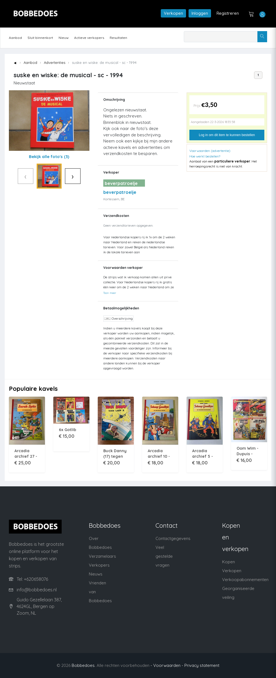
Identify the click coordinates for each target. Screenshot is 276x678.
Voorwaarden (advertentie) (209, 151)
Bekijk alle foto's (49, 156)
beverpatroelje (119, 192)
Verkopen (173, 13)
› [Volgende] (84, 176)
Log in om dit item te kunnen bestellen (227, 135)
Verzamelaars (102, 556)
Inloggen (200, 13)
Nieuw (64, 38)
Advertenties (54, 62)
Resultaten (118, 38)
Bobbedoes (83, 665)
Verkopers (99, 565)
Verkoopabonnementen (245, 579)
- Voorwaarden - (166, 665)
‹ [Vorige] (14, 176)
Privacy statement (201, 665)
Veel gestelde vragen (164, 556)
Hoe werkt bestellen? (204, 156)
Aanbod (15, 38)
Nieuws (95, 574)
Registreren (228, 13)
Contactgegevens (172, 538)
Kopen (228, 561)
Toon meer (109, 292)
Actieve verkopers (89, 38)
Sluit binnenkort (40, 38)
